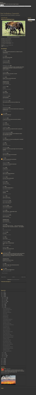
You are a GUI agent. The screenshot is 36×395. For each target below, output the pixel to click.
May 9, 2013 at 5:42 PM (6, 160)
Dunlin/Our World (5, 315)
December (5, 297)
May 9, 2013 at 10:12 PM (7, 193)
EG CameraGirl (7, 368)
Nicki (3, 236)
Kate (3, 50)
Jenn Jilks (4, 232)
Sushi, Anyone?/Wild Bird (7, 312)
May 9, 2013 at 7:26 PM (6, 179)
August (4, 302)
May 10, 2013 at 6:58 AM (7, 203)
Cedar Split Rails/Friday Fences (8, 348)
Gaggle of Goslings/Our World (8, 331)
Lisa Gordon (5, 205)
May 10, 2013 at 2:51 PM (7, 222)
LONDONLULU (5, 127)
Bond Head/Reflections (6, 308)
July (4, 304)
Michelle (4, 181)
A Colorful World (5, 252)
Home (13, 277)
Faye (3, 263)
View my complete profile (5, 373)
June (4, 305)
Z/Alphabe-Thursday (6, 327)
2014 (3, 294)
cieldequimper (5, 60)
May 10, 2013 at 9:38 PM (7, 239)
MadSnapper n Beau (6, 65)
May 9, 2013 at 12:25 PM (7, 111)
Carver (4, 122)
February (4, 355)
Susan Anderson (5, 100)
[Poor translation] (2, 5)
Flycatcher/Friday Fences (7, 320)
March (4, 354)
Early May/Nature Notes (7, 341)
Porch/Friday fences (6, 326)
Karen (4, 91)
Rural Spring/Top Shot (6, 345)
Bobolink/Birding (5, 316)
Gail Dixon (4, 72)
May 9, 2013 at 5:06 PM (6, 151)
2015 (3, 293)
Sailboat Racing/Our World (7, 342)
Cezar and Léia (5, 241)
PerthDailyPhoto (5, 107)
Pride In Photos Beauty (7, 132)
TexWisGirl (4, 86)
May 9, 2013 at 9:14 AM (6, 58)
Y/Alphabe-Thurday (6, 338)
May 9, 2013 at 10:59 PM (7, 198)
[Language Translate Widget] (31, 19)
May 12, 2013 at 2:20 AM (7, 256)
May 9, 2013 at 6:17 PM (6, 165)
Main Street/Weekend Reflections (8, 324)
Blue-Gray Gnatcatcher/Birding (8, 344)
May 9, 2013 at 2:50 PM (6, 140)
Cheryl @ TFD (5, 162)
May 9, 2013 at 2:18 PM (6, 130)
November (5, 298)
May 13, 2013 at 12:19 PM (7, 261)
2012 (3, 358)
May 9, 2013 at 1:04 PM (6, 120)
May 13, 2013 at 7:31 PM (7, 266)
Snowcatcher (5, 147)
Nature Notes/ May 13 (6, 330)
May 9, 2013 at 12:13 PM (7, 98)
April (4, 352)
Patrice (4, 167)
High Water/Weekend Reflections (8, 335)
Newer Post (3, 277)
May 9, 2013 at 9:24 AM (6, 63)
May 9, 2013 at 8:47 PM (6, 189)
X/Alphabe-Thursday (6, 349)
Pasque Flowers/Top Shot (7, 334)
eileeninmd (5, 153)
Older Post (23, 277)
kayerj (4, 268)
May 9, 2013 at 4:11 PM (6, 145)
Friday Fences (6, 46)
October (4, 300)
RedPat (4, 113)
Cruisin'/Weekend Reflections (7, 319)
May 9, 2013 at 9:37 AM (6, 70)
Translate (30, 21)
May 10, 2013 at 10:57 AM (7, 212)
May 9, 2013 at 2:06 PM (6, 125)
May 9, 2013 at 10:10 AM (7, 79)
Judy (4, 142)
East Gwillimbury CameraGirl (10, 13)
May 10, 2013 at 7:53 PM (7, 234)
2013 (3, 296)
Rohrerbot (4, 172)
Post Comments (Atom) (15, 279)
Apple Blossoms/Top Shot (7, 323)
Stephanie (4, 191)
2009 (3, 362)
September (5, 301)
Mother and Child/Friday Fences (8, 337)
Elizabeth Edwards (6, 200)
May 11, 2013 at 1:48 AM (7, 245)
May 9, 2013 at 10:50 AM (7, 89)
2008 (3, 364)
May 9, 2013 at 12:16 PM (7, 105)
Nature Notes (5, 313)
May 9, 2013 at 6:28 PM (6, 170)
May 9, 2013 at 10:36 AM (7, 84)
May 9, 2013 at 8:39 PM (6, 184)
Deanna (4, 210)
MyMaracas (5, 247)
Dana (4, 186)
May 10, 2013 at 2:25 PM (7, 217)
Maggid (4, 224)
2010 (3, 361)
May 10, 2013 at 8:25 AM (7, 208)
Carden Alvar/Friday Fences (7, 309)
